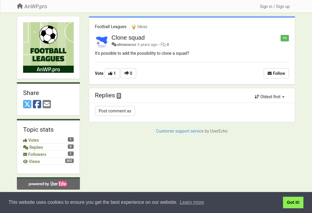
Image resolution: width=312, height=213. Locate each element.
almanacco (126, 44)
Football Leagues (111, 26)
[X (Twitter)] (27, 104)
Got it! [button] (293, 202)
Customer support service (180, 131)
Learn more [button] (192, 202)
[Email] (47, 104)
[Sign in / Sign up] (275, 6)
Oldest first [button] (269, 96)
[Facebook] (37, 104)
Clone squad (128, 37)
